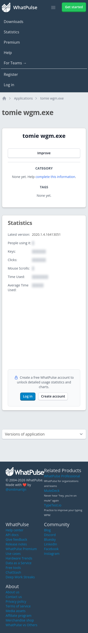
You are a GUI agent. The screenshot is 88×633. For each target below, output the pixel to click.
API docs (12, 535)
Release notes (16, 544)
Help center (14, 530)
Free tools (13, 567)
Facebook (51, 549)
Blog (47, 530)
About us (12, 592)
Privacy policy (16, 601)
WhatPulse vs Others (21, 625)
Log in (9, 84)
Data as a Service (18, 563)
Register (11, 74)
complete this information (55, 176)
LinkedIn (50, 544)
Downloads (13, 21)
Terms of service (18, 606)
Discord (50, 535)
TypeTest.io (52, 505)
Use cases (13, 553)
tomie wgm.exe (52, 98)
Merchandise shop (20, 620)
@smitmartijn (16, 489)
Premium (12, 42)
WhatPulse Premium (21, 549)
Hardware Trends (19, 558)
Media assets (16, 611)
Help (8, 52)
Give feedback (16, 539)
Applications (23, 98)
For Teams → (15, 63)
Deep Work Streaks (20, 577)
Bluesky (50, 539)
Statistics (11, 32)
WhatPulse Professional (62, 476)
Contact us (14, 596)
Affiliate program (18, 615)
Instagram (52, 553)
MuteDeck (52, 490)
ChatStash (13, 572)
